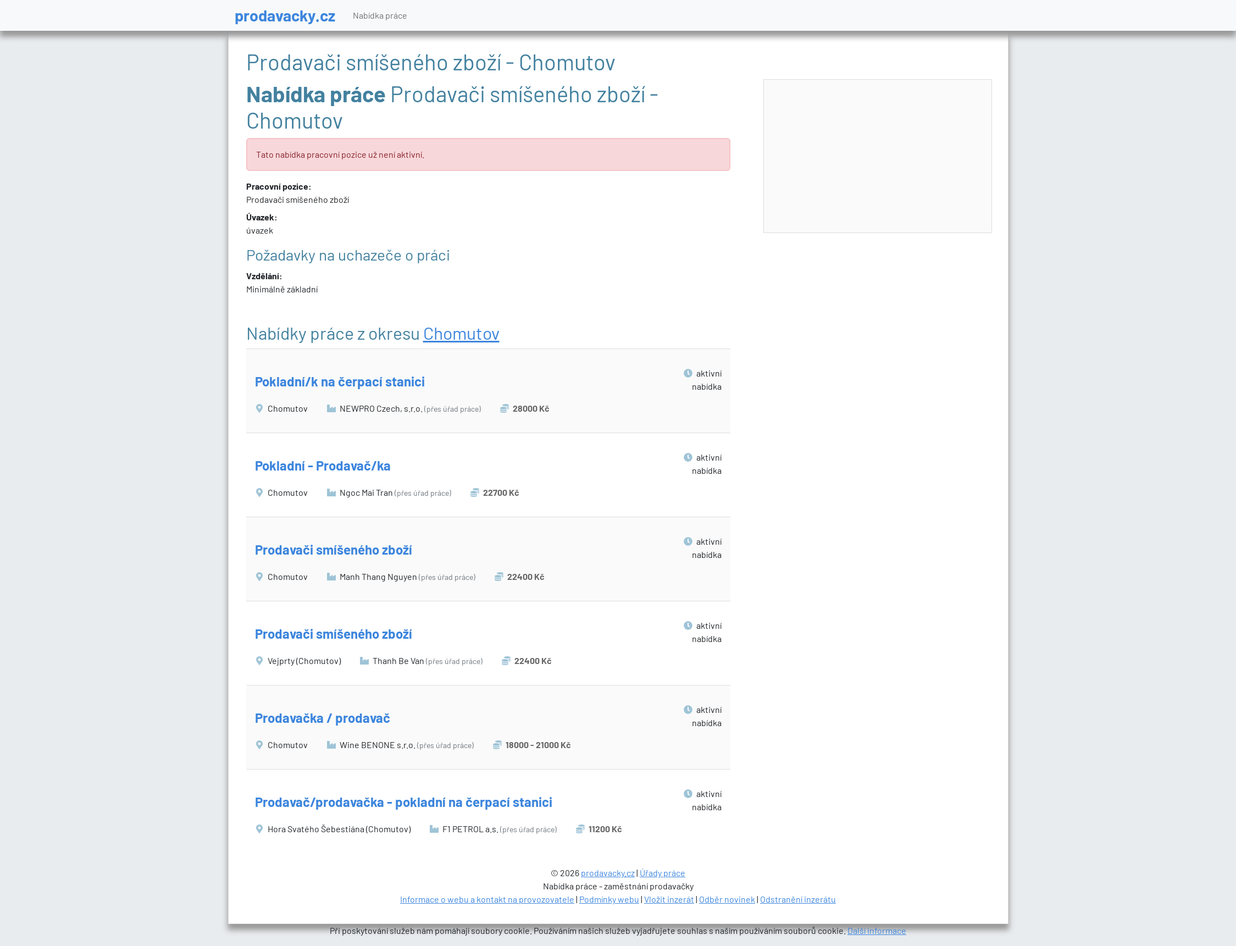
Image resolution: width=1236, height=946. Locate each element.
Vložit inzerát (669, 899)
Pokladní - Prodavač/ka (323, 465)
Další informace (876, 930)
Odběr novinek (727, 899)
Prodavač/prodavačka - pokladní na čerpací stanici (403, 802)
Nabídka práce (380, 15)
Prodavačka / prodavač (322, 718)
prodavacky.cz (285, 15)
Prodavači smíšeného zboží (333, 549)
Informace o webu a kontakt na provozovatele (487, 899)
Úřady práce (662, 872)
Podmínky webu (609, 899)
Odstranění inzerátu (798, 899)
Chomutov (461, 332)
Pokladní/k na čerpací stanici (340, 381)
